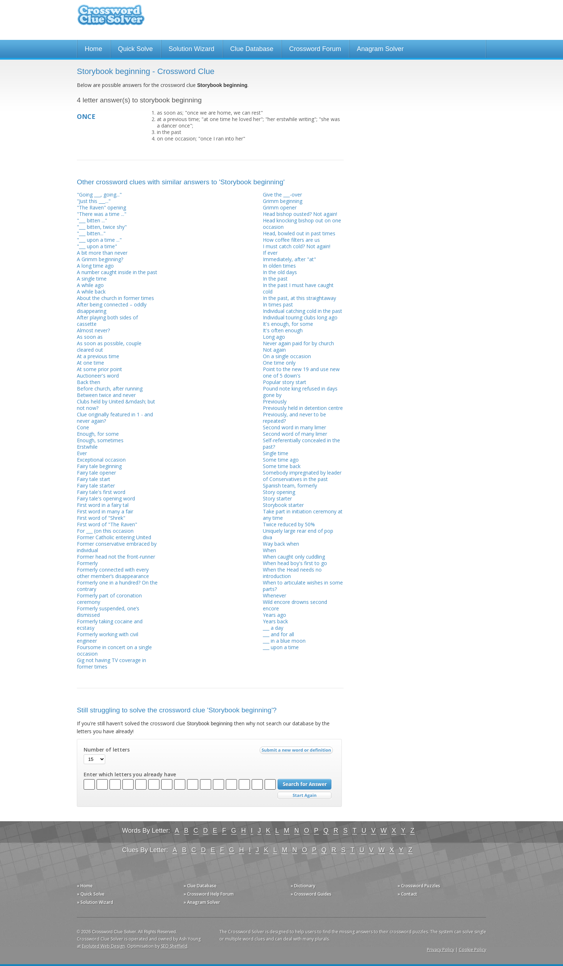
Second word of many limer (295, 433)
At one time (90, 362)
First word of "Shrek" (101, 517)
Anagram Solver (380, 48)
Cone (83, 427)
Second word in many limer (294, 427)
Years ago (274, 614)
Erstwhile (87, 446)
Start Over (304, 795)
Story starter (277, 498)
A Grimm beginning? (100, 259)
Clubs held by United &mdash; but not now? (116, 404)
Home (93, 48)
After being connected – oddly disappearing (111, 307)
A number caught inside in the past (117, 272)
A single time (92, 278)
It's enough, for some (288, 323)
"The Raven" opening (101, 207)
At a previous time (98, 356)
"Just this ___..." (94, 201)
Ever (82, 453)
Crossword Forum (315, 48)
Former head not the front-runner (116, 556)
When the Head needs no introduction (292, 572)
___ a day (273, 627)
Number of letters (107, 750)
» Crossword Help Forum (208, 894)
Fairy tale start (93, 479)
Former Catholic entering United (114, 537)
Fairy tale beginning (99, 466)
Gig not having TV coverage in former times (111, 663)
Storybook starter (283, 505)
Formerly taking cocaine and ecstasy (110, 624)
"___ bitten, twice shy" (102, 226)
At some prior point (99, 369)
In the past (275, 278)
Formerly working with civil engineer (107, 637)
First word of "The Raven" (107, 524)
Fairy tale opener (96, 472)
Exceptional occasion (101, 459)
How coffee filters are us (291, 239)
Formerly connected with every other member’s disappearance (113, 572)
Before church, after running (110, 388)
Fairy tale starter (96, 485)
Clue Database (251, 48)
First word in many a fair (105, 511)
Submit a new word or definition (297, 752)
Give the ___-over (282, 194)
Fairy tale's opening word (106, 498)
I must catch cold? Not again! (296, 246)
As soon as (90, 336)
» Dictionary (302, 886)
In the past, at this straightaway (299, 298)
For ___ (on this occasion (105, 530)
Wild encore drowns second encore (295, 605)
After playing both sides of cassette (107, 320)
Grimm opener (280, 207)
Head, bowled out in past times (299, 233)
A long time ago (95, 265)
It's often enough (283, 330)
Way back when (281, 543)
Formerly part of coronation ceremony (109, 598)
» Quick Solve (90, 894)
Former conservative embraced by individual (117, 547)
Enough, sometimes (100, 440)
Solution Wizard (191, 48)
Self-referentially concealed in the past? (301, 443)
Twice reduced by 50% (289, 524)
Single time (275, 453)
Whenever (274, 595)
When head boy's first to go (295, 563)
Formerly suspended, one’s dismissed (108, 611)
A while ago (90, 285)
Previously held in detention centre (303, 408)
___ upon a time (281, 647)
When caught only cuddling (294, 556)
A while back (91, 291)
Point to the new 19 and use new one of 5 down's (301, 372)
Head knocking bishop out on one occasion (302, 223)
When (269, 550)
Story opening (279, 492)
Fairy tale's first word (101, 492)
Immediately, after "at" (289, 259)
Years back (275, 621)
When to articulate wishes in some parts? (303, 585)
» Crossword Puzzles (418, 886)
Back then (88, 382)
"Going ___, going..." (99, 194)
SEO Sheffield (174, 946)
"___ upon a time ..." (99, 239)
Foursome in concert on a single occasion (114, 650)
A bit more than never (102, 252)
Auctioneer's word (98, 375)
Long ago (274, 336)
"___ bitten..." (91, 233)
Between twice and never (106, 395)
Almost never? (93, 330)
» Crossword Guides (310, 894)
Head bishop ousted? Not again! (300, 214)
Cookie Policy (472, 950)
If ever (270, 252)
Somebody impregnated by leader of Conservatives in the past (302, 475)
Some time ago (281, 459)
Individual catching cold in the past (302, 311)
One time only (279, 362)
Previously (275, 401)
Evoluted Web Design (103, 946)
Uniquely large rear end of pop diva (298, 534)
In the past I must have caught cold (298, 288)
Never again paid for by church (298, 343)
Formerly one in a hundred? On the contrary (117, 585)
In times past (278, 304)
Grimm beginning (282, 201)
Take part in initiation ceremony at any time (303, 514)
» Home (85, 886)
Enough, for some (98, 433)
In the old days (280, 272)
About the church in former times (115, 298)
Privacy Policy (440, 950)
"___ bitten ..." (92, 220)
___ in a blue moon (284, 640)
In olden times (279, 265)
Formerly (87, 563)
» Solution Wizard (95, 902)
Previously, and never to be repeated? (294, 417)
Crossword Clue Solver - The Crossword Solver (111, 18)
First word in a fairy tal (103, 505)
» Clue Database (200, 886)
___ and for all (278, 634)
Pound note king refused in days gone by (300, 391)
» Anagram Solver (201, 902)
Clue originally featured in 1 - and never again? (115, 417)
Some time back (282, 466)
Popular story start (284, 382)
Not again (274, 349)
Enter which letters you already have (130, 774)
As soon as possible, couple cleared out (109, 346)
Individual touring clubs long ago (300, 317)
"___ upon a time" (97, 246)
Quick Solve (135, 48)
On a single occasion (287, 356)
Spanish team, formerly (290, 485)
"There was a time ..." (101, 214)
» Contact (407, 894)
